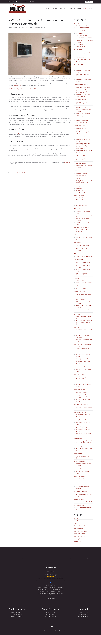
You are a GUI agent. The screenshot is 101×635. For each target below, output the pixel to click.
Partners (42, 558)
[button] (51, 551)
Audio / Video (93, 558)
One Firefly (52, 630)
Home (47, 8)
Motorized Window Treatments (82, 526)
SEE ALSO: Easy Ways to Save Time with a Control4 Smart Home (25, 89)
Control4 (13, 173)
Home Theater (77, 521)
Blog (84, 8)
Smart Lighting (77, 539)
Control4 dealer (17, 85)
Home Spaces (62, 8)
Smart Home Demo (36, 560)
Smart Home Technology (79, 558)
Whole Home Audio (79, 541)
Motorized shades (78, 528)
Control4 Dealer (53, 169)
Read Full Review (50, 598)
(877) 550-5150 (33, 1)
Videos (55, 560)
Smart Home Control (79, 533)
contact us (67, 162)
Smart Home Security (79, 536)
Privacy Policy (64, 630)
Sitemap (58, 630)
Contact (90, 8)
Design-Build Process (30, 558)
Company (12, 558)
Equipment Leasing (53, 558)
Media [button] (79, 8)
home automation (19, 154)
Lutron (75, 523)
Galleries (47, 560)
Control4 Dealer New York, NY (38, 169)
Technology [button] (71, 8)
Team (19, 558)
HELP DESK (89, 1)
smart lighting (18, 133)
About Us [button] (54, 8)
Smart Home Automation (80, 531)
